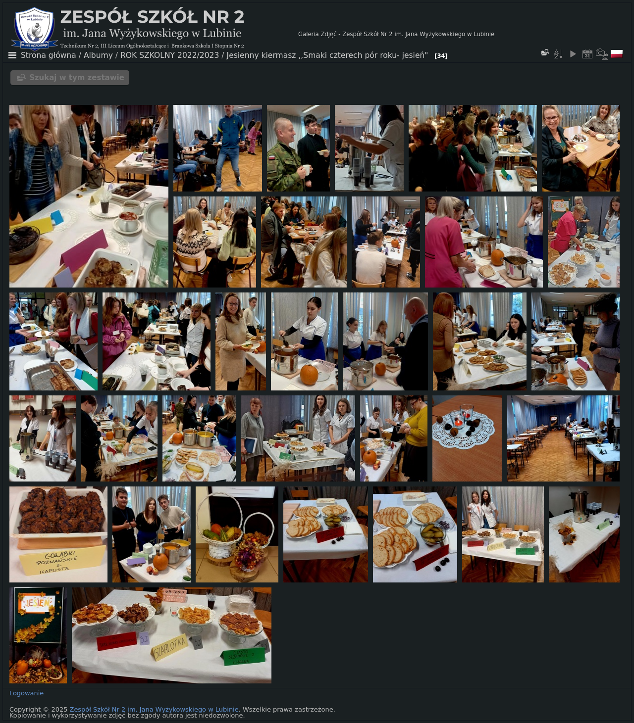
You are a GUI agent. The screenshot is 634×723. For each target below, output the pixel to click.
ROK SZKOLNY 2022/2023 (169, 55)
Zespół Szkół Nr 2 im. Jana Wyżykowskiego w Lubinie (154, 709)
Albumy (98, 55)
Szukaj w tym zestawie (76, 77)
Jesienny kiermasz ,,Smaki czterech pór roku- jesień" (327, 55)
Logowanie (26, 693)
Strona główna (48, 55)
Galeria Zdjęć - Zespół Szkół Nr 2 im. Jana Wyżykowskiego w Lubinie (396, 34)
